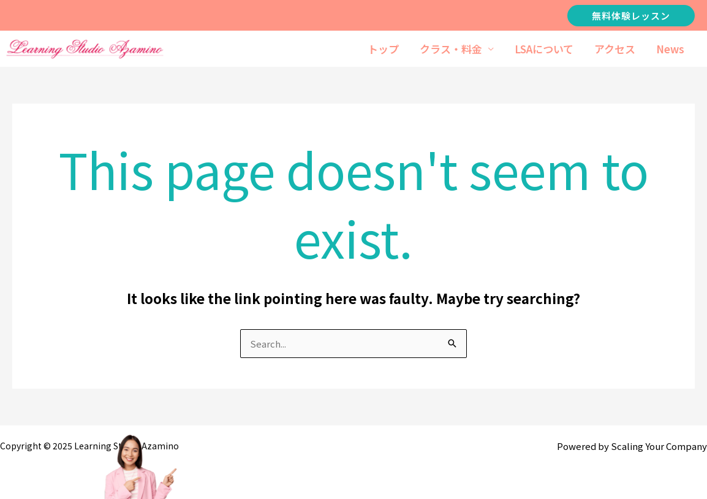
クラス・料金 (451, 48)
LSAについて (544, 48)
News (670, 48)
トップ (383, 48)
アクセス (614, 48)
